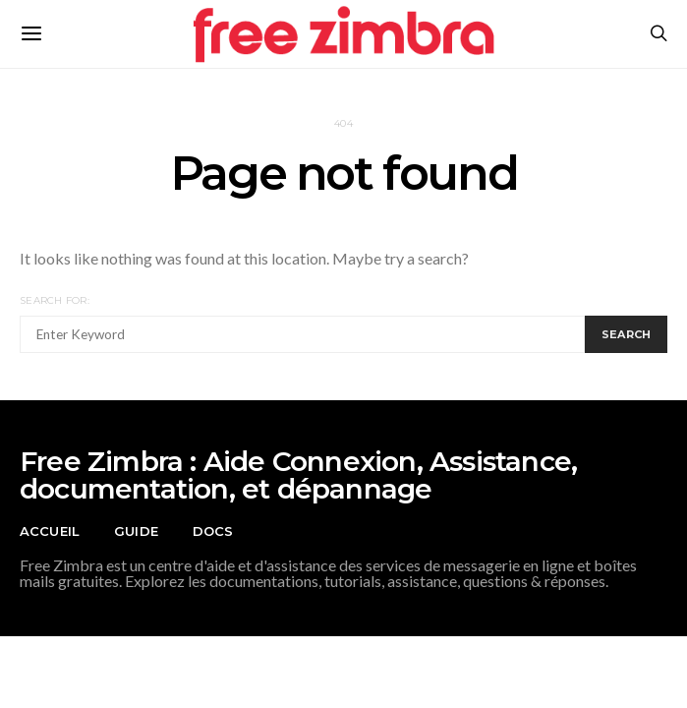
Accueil (50, 531)
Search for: (54, 300)
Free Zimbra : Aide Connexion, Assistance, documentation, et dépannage (298, 474)
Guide (136, 531)
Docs (213, 531)
